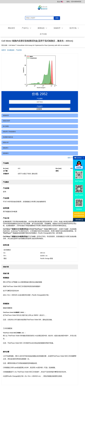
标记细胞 (6, 126)
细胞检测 (6, 115)
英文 (60, 1)
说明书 (3, 50)
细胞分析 (6, 142)
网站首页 (11, 28)
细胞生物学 (6, 121)
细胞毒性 (6, 153)
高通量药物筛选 (8, 137)
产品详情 (19, 50)
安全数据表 (10, 50)
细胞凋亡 (6, 148)
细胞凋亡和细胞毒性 (9, 131)
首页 (69, 157)
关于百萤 (43, 34)
